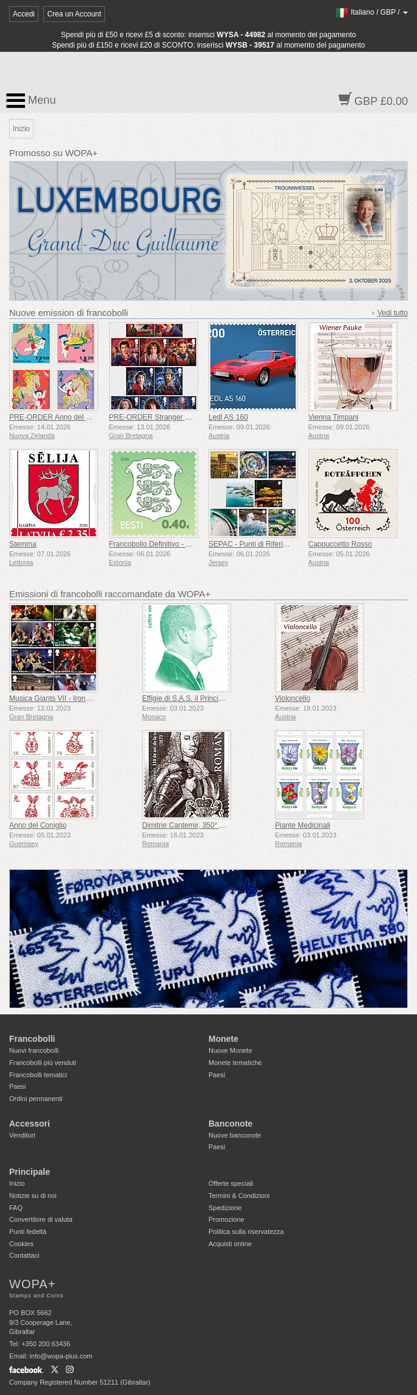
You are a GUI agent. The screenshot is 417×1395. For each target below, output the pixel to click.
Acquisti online (230, 1243)
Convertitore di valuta (41, 1219)
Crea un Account (74, 14)
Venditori (22, 1135)
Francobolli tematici (38, 1074)
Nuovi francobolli (34, 1050)
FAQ (16, 1207)
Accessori (29, 1123)
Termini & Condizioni (238, 1195)
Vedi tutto (392, 313)
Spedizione (224, 1207)
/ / (371, 12)
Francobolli (32, 1039)
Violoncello (292, 698)
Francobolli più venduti (42, 1062)
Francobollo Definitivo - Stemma (161, 544)
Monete (223, 1039)
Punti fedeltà (27, 1231)
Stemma (23, 544)
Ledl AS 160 (228, 417)
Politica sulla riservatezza (246, 1231)
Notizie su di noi (33, 1195)
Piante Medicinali (302, 825)
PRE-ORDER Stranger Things (158, 417)
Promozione (226, 1219)
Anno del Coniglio (37, 825)
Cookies (21, 1243)
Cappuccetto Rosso (340, 544)
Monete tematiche (235, 1062)
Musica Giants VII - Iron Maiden (60, 698)
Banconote (230, 1123)
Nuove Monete (230, 1050)
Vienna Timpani (333, 417)
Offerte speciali (230, 1183)
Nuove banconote (234, 1135)
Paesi (17, 1086)
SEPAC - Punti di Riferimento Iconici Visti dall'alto (288, 544)
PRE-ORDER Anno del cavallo (59, 417)
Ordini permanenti (35, 1098)
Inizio (17, 1183)
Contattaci (24, 1255)
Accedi (24, 14)
